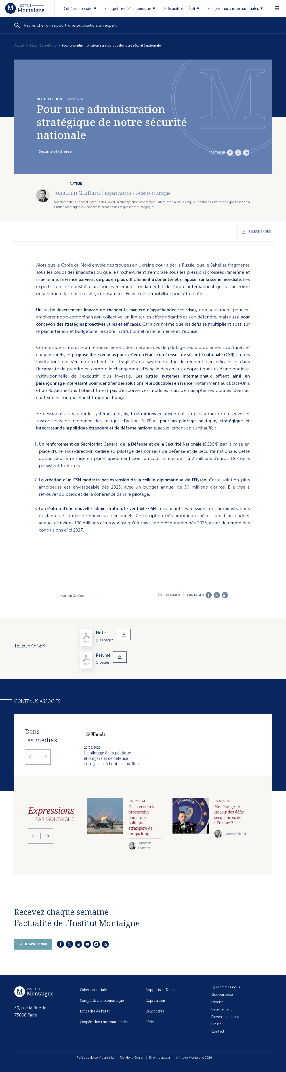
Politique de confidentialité (95, 1057)
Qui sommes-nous (225, 987)
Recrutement (221, 1009)
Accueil (19, 45)
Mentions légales (132, 1057)
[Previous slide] (31, 757)
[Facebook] (230, 152)
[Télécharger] (176, 639)
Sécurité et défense (43, 45)
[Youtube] (87, 944)
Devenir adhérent (225, 1016)
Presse (216, 1024)
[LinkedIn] (246, 152)
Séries (150, 1021)
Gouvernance (222, 994)
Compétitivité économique (102, 1001)
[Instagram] (96, 944)
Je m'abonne (36, 945)
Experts (217, 1002)
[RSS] (105, 944)
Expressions (156, 1000)
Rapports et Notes (160, 989)
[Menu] (274, 8)
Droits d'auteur (159, 1057)
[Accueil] (24, 8)
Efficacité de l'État (95, 1011)
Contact (217, 1031)
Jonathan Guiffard (77, 192)
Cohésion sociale (93, 990)
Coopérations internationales (104, 1022)
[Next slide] (42, 757)
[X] (238, 152)
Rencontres (155, 1011)
